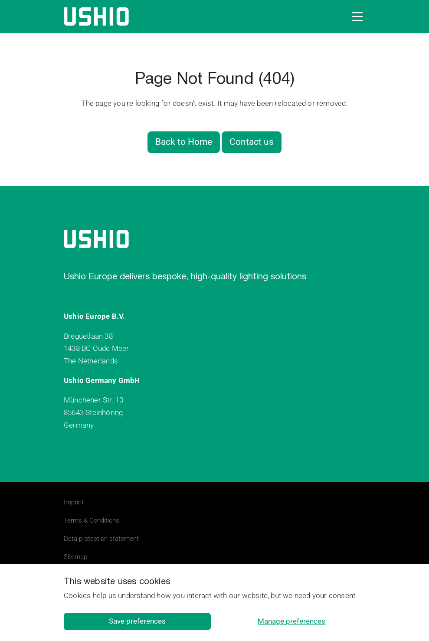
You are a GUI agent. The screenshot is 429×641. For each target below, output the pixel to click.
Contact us (251, 142)
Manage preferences (291, 621)
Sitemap (75, 557)
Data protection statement (101, 539)
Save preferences (137, 621)
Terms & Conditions (91, 520)
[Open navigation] (355, 16)
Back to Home (183, 142)
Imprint (74, 502)
